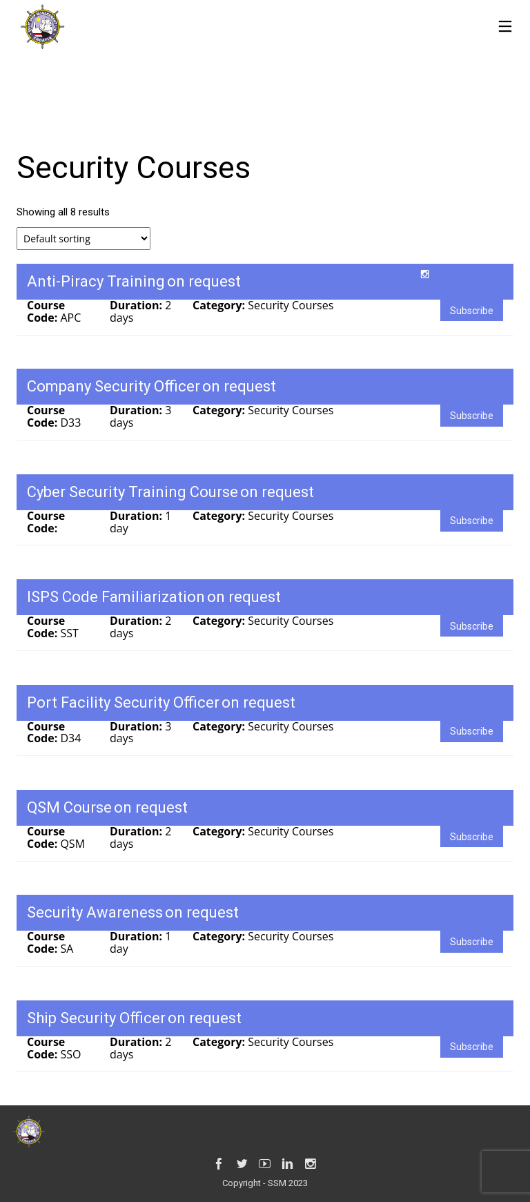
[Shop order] (83, 238)
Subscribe (471, 310)
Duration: (137, 305)
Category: (220, 305)
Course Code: (46, 311)
